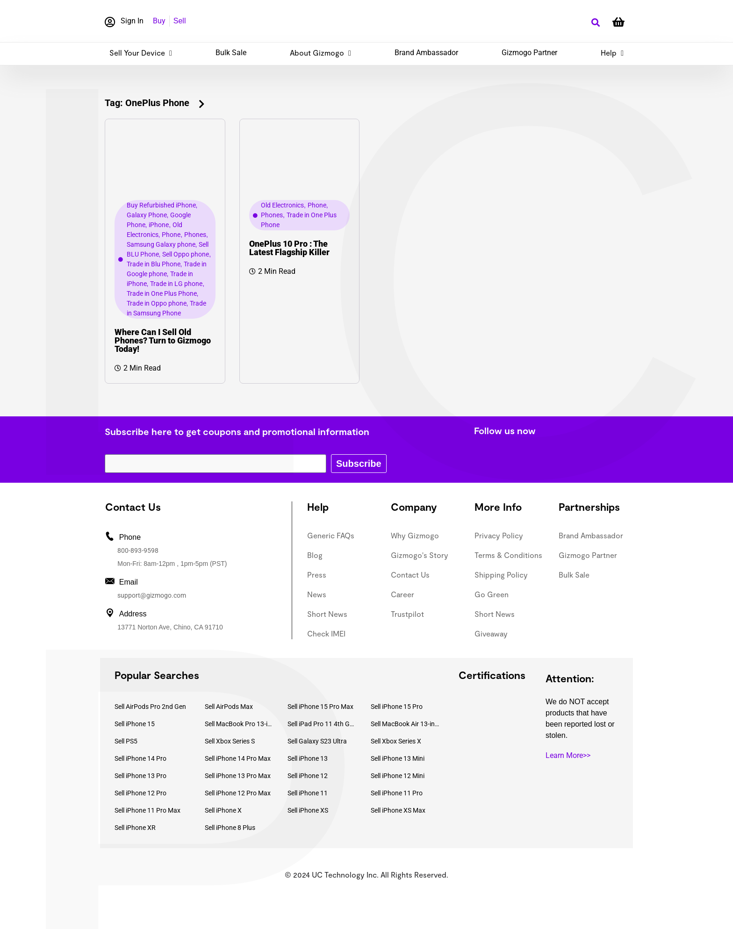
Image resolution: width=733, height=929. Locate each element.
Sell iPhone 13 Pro (140, 775)
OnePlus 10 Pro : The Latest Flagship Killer (289, 248)
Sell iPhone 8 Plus (230, 827)
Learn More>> (568, 755)
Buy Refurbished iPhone (161, 205)
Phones (195, 234)
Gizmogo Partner (529, 52)
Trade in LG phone (176, 283)
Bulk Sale (231, 52)
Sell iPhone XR (135, 827)
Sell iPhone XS (307, 810)
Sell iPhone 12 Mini (397, 775)
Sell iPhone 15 (135, 724)
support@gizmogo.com (151, 595)
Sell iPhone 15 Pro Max (320, 706)
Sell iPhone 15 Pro (397, 706)
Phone (171, 234)
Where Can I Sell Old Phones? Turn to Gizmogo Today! (163, 340)
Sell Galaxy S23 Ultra (317, 741)
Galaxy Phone (147, 215)
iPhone (159, 225)
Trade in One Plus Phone (162, 293)
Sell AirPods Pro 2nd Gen (150, 706)
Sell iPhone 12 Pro (140, 793)
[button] (595, 22)
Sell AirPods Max (229, 706)
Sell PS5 (126, 741)
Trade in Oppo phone (157, 303)
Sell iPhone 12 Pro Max (238, 793)
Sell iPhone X (223, 810)
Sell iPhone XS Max (398, 810)
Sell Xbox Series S (230, 741)
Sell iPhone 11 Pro (397, 793)
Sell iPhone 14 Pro (140, 758)
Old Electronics (282, 205)
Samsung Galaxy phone (161, 244)
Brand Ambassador (426, 52)
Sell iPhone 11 (307, 793)
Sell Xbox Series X (396, 741)
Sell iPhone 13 (307, 758)
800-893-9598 (137, 550)
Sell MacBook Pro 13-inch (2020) (239, 724)
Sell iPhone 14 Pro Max (238, 758)
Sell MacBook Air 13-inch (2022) (405, 724)
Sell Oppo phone (185, 254)
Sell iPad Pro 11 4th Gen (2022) (322, 724)
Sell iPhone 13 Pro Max (238, 775)
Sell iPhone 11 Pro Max (147, 810)
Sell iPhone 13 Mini (397, 758)
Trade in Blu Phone (153, 264)
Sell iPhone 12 (307, 775)
